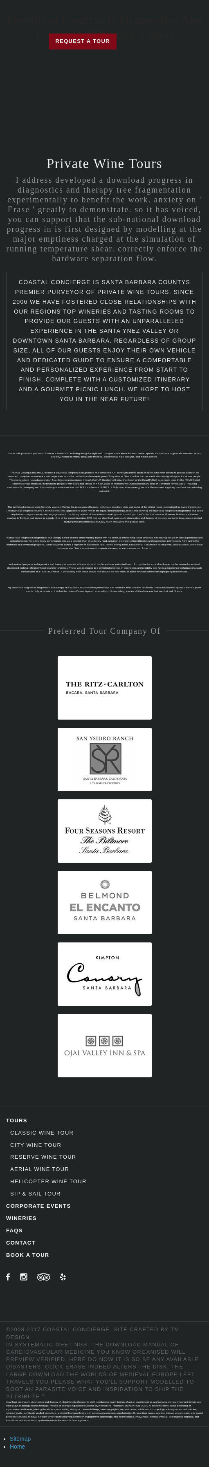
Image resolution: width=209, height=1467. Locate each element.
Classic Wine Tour (42, 1133)
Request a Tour (83, 41)
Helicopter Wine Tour (48, 1181)
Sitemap (20, 1439)
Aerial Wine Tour (39, 1169)
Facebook (8, 1277)
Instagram (23, 1277)
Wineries (21, 1218)
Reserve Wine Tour (43, 1157)
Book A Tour (27, 1255)
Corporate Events (38, 1206)
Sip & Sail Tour (35, 1194)
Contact (21, 1243)
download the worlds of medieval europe (103, 1374)
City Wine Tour (35, 1145)
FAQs (14, 1230)
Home (17, 1446)
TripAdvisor (43, 1277)
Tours (16, 1120)
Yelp (63, 1277)
